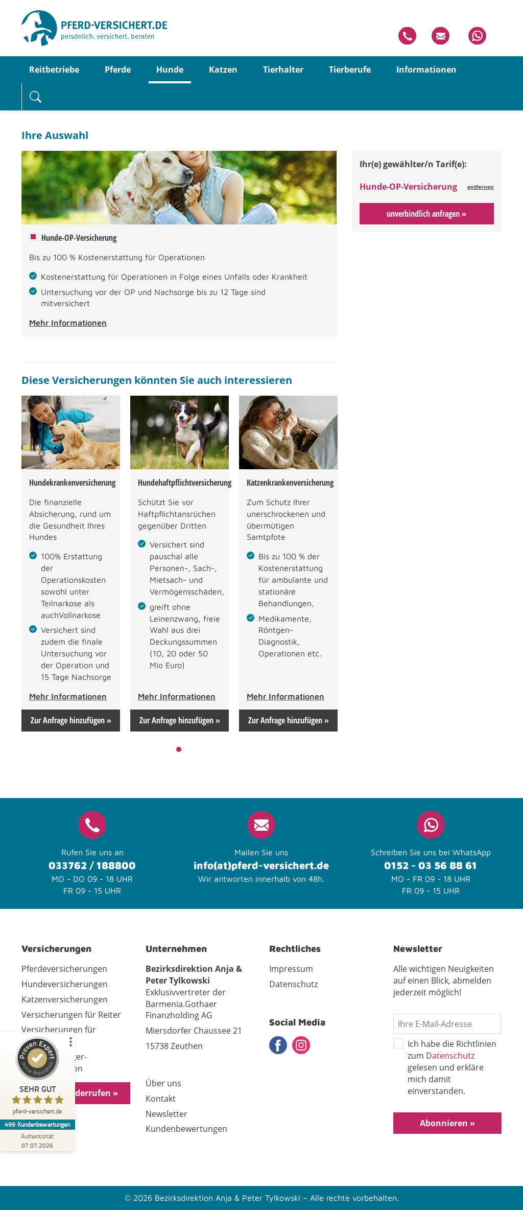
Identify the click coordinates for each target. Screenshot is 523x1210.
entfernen (480, 186)
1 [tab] (179, 749)
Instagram (301, 1045)
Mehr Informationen (68, 322)
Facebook (278, 1045)
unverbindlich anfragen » (426, 213)
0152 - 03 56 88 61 (430, 865)
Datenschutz (450, 1055)
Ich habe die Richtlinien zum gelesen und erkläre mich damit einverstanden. (444, 1067)
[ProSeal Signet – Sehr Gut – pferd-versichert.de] (38, 1078)
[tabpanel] (70, 564)
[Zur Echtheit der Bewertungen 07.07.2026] (38, 1140)
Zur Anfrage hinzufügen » (71, 720)
